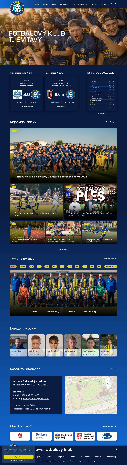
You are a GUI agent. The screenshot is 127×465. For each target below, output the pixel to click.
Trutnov (94, 91)
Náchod (94, 108)
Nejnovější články (23, 122)
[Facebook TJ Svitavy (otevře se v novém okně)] (115, 4)
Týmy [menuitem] (54, 4)
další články (110, 122)
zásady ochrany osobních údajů (86, 461)
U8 (99, 266)
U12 (70, 266)
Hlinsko (94, 96)
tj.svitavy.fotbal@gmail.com (35, 398)
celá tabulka (100, 113)
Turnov (93, 85)
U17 (39, 266)
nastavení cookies (70, 461)
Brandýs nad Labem (57, 102)
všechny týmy (109, 258)
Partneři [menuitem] (93, 4)
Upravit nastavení (23, 460)
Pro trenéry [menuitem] (104, 4)
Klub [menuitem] (73, 4)
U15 (47, 266)
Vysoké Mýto (95, 87)
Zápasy (70, 311)
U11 (77, 266)
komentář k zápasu (27, 106)
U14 (54, 266)
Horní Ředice (22, 102)
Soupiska (34, 311)
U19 (31, 266)
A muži (13, 266)
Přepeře (94, 83)
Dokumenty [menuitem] (82, 4)
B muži (23, 266)
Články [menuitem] (37, 4)
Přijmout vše (18, 457)
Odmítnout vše (13, 460)
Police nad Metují (96, 94)
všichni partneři (108, 426)
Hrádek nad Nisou (96, 100)
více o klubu (110, 369)
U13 (62, 266)
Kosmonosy (95, 89)
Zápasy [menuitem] (45, 4)
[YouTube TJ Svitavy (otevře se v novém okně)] (111, 4)
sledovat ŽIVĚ (61, 106)
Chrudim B (94, 104)
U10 (85, 266)
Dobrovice (94, 106)
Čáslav (93, 80)
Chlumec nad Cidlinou (97, 93)
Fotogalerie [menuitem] (64, 4)
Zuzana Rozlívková (36, 461)
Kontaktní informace (25, 369)
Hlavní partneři (21, 426)
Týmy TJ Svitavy (22, 259)
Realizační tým (52, 311)
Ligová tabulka (88, 311)
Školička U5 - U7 (110, 266)
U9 (92, 266)
